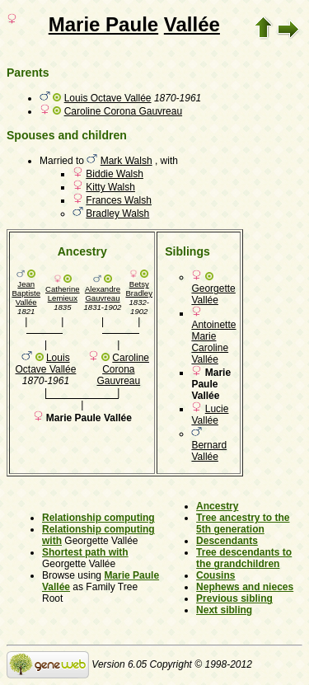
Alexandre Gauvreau (102, 293)
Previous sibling (234, 598)
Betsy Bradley (138, 288)
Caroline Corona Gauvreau (123, 111)
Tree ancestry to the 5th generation (242, 523)
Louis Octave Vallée (108, 98)
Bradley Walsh (117, 213)
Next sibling (224, 610)
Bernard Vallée (209, 450)
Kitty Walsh (110, 187)
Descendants (227, 541)
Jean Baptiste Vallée (26, 293)
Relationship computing (98, 517)
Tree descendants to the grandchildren (244, 558)
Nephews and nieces (244, 587)
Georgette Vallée (213, 294)
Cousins (215, 575)
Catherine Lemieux (62, 293)
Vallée (192, 24)
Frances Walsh (119, 200)
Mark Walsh (126, 161)
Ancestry (217, 506)
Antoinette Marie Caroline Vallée (213, 342)
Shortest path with (85, 552)
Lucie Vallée (209, 414)
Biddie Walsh (114, 174)
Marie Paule (103, 24)
